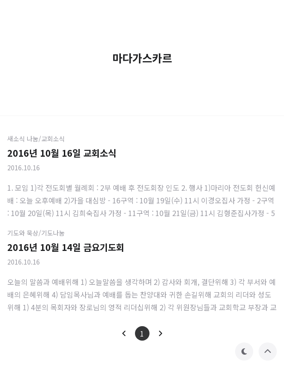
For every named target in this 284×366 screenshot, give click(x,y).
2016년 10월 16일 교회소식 (61, 152)
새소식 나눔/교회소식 (36, 138)
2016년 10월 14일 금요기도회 (65, 247)
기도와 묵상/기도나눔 (36, 232)
